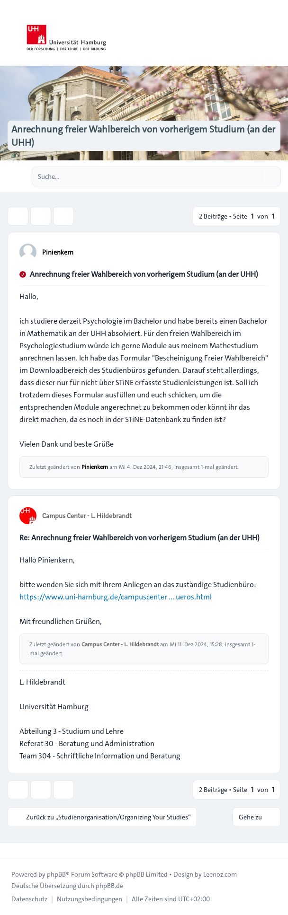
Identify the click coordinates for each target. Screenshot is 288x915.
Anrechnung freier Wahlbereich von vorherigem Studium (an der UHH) (144, 274)
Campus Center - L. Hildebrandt (87, 515)
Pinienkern (57, 252)
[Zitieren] (260, 252)
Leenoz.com (220, 874)
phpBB (56, 874)
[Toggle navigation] (276, 33)
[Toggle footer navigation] (11, 850)
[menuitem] (29, 899)
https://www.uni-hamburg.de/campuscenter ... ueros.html (115, 596)
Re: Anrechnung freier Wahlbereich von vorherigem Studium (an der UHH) (139, 537)
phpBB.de (109, 885)
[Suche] (254, 176)
